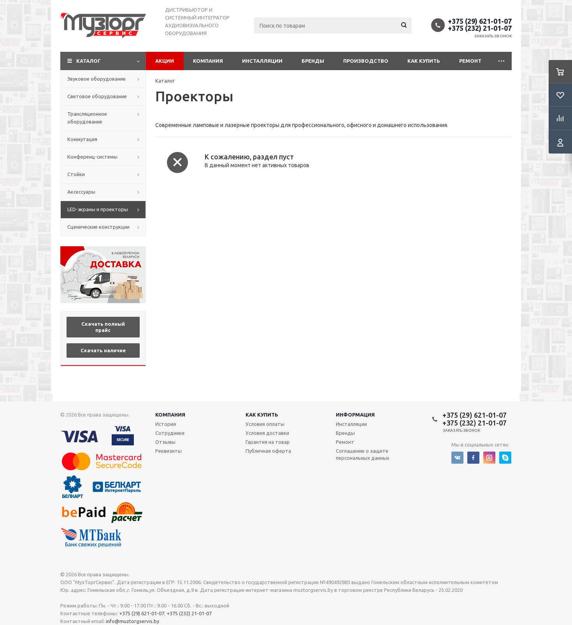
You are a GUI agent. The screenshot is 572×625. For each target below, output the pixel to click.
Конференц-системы (92, 156)
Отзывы (165, 442)
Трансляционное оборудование (87, 117)
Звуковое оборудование (96, 78)
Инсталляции (262, 61)
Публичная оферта (268, 451)
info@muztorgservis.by (132, 621)
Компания (208, 61)
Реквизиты (168, 451)
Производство (365, 61)
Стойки (76, 174)
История (165, 424)
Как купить (423, 61)
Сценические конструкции (98, 227)
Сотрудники (169, 433)
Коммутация (82, 139)
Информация (355, 414)
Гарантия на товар (268, 442)
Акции (164, 61)
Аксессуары (81, 191)
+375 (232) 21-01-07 (480, 28)
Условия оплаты (265, 424)
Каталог (88, 61)
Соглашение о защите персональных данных (363, 454)
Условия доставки (267, 433)
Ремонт (470, 61)
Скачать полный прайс (103, 327)
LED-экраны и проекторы (97, 209)
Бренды (313, 61)
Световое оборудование (97, 96)
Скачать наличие (103, 350)
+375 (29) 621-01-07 (480, 21)
